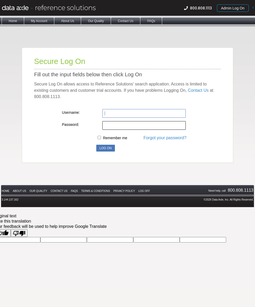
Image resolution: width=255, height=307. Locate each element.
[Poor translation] (19, 233)
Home (5, 191)
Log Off (144, 191)
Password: (70, 124)
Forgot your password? (165, 138)
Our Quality (38, 191)
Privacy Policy (124, 191)
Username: (71, 112)
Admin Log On (233, 8)
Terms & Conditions (95, 191)
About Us (19, 191)
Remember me (115, 138)
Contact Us (198, 90)
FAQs (74, 191)
